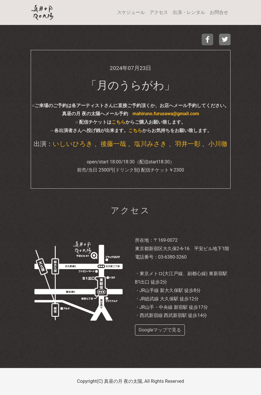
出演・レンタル (189, 12)
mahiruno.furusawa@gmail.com (166, 113)
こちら (118, 122)
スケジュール (131, 12)
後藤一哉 (113, 143)
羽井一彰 (187, 143)
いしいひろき (73, 143)
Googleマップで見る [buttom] (160, 330)
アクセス (158, 12)
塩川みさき (150, 143)
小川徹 (217, 143)
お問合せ (219, 12)
